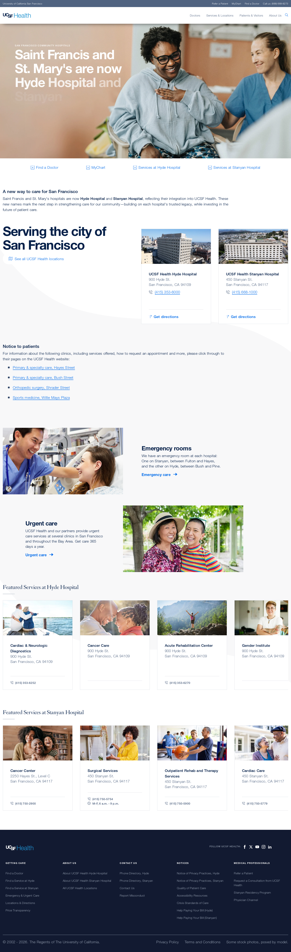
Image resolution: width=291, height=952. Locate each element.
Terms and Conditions (202, 942)
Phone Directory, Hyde (134, 873)
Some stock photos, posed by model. (257, 942)
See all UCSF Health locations (36, 259)
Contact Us (127, 888)
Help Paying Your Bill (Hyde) (195, 910)
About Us (275, 15)
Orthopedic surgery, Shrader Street (41, 387)
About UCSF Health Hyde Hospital (85, 873)
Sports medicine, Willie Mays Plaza (41, 397)
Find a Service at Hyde (20, 880)
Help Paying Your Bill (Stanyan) (197, 917)
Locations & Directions (20, 903)
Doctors (195, 15)
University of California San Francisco (22, 3)
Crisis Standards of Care (193, 903)
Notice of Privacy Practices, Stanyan (200, 880)
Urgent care (36, 555)
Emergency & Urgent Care (22, 895)
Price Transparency (18, 910)
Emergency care (156, 474)
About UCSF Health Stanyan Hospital (87, 880)
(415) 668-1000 (244, 292)
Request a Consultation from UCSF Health (257, 883)
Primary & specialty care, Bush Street (43, 377)
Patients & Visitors (251, 15)
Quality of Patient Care (191, 888)
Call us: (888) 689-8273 (275, 3)
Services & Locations (220, 15)
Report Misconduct (132, 895)
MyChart (236, 3)
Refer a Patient (220, 3)
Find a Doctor (252, 3)
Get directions (163, 316)
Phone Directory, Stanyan (136, 880)
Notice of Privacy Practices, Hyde (198, 873)
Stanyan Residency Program (252, 892)
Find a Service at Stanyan (22, 888)
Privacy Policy (167, 942)
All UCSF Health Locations (80, 888)
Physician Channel (246, 900)
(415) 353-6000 (167, 292)
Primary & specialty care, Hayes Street (44, 367)
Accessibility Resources (192, 895)
